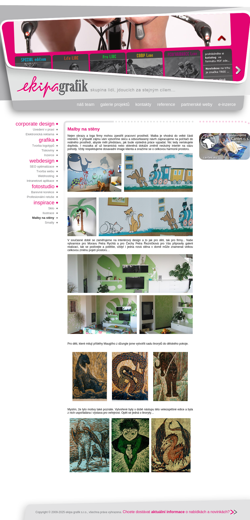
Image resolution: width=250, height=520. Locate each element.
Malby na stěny (43, 218)
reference (166, 104)
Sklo (51, 208)
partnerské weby (196, 104)
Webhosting (46, 176)
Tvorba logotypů (43, 145)
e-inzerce (227, 104)
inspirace (44, 203)
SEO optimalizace (42, 166)
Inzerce (49, 155)
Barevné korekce (42, 192)
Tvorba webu (45, 171)
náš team (85, 104)
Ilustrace (48, 213)
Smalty (49, 222)
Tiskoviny (47, 150)
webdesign (42, 161)
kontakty (143, 104)
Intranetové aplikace (40, 181)
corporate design (35, 124)
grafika (46, 140)
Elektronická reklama (40, 134)
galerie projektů (114, 104)
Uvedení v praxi (43, 129)
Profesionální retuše (40, 197)
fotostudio (43, 186)
